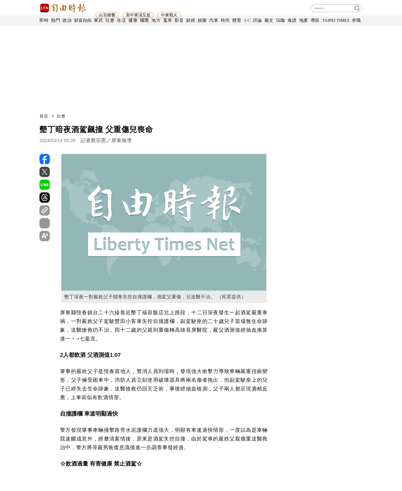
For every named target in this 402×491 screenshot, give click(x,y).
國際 (144, 20)
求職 (356, 20)
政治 (67, 20)
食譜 (292, 20)
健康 (132, 20)
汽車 (213, 20)
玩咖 (280, 20)
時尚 (225, 20)
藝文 (269, 20)
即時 (43, 20)
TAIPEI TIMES (335, 20)
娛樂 (202, 20)
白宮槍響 (107, 15)
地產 (303, 20)
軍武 (98, 20)
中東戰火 (169, 15)
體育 (236, 20)
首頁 (43, 116)
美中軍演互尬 (138, 15)
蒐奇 (167, 20)
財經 (190, 20)
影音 (179, 20)
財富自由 (82, 20)
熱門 (55, 20)
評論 (257, 20)
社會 (109, 20)
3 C (247, 20)
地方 (156, 20)
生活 (121, 20)
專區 (315, 20)
